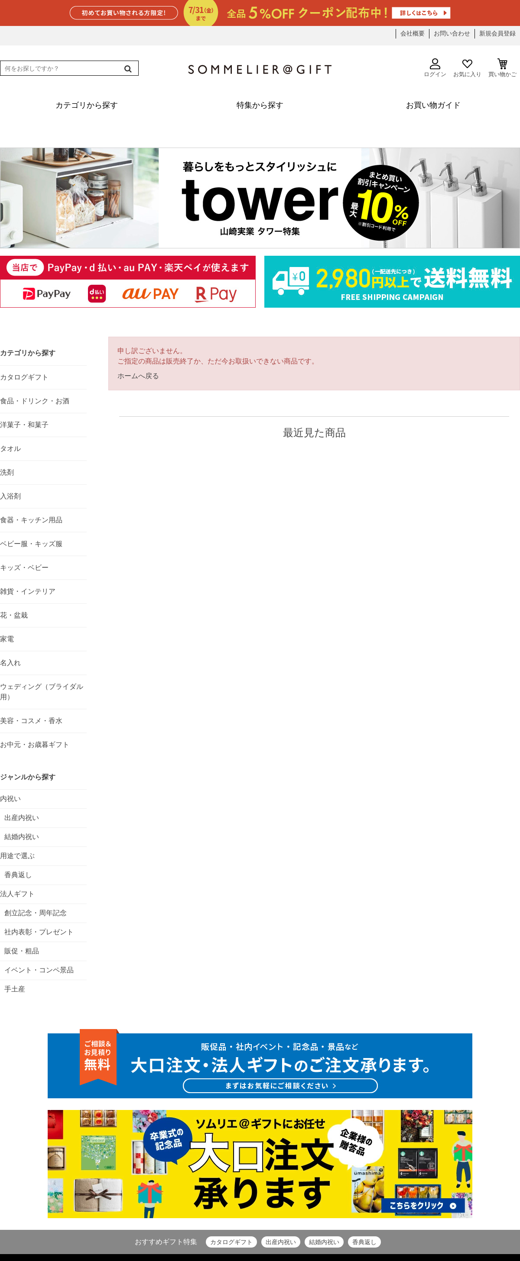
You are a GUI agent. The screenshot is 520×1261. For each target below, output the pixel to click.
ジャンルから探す (27, 777)
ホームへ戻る (138, 376)
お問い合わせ (452, 33)
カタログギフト (231, 1241)
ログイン (435, 67)
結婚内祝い (324, 1241)
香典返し (364, 1241)
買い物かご (502, 67)
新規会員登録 (497, 33)
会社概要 (412, 33)
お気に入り (467, 67)
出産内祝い (281, 1241)
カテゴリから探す (27, 353)
